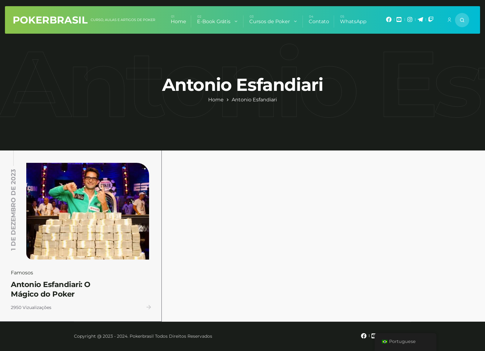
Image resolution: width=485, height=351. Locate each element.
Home (178, 21)
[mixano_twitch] (431, 21)
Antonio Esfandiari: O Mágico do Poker (50, 289)
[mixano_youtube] (399, 21)
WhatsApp (353, 21)
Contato (319, 21)
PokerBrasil (50, 20)
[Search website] (462, 20)
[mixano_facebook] (388, 21)
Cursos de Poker (273, 21)
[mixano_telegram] (420, 21)
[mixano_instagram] (409, 21)
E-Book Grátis (217, 21)
